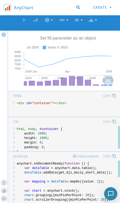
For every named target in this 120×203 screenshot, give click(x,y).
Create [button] (102, 7)
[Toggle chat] (110, 193)
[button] (79, 23)
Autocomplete (88, 156)
